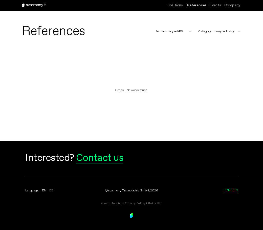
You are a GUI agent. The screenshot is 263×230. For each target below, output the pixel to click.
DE (51, 191)
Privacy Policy (135, 203)
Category (205, 32)
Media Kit (155, 203)
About (105, 203)
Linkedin (231, 190)
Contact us (99, 158)
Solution (161, 32)
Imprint (117, 203)
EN (44, 191)
